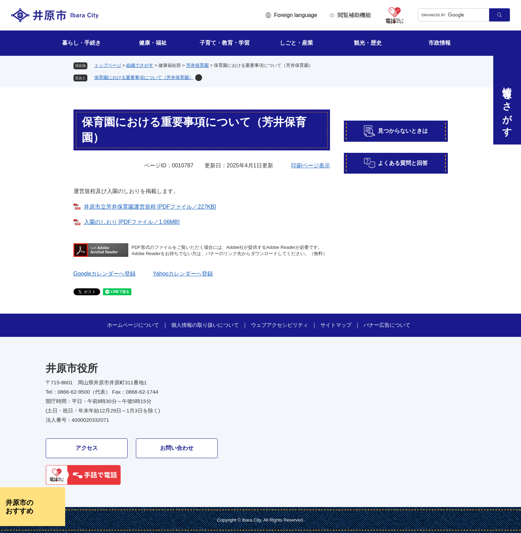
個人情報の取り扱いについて (205, 325)
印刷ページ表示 (310, 165)
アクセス (87, 448)
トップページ (107, 65)
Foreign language (295, 15)
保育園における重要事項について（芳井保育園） (143, 77)
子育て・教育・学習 (225, 43)
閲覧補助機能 (354, 15)
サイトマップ (335, 325)
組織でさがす (139, 65)
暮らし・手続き (81, 43)
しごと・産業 (296, 43)
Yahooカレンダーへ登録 (183, 274)
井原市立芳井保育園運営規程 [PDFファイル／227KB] (150, 207)
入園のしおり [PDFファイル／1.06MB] (132, 222)
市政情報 (439, 43)
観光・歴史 (368, 43)
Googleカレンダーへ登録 (104, 274)
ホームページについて (133, 325)
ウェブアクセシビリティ (279, 325)
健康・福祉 (153, 43)
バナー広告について (387, 325)
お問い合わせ (176, 448)
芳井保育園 (197, 65)
